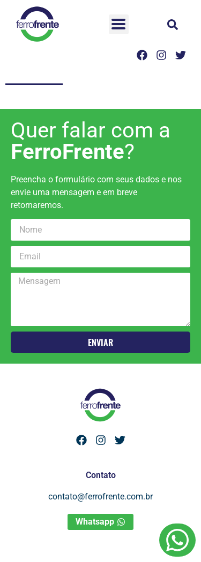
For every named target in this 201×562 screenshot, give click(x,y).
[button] (172, 24)
